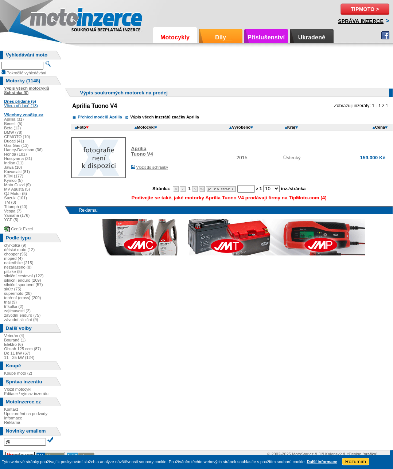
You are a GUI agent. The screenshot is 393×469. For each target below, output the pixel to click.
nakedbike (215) (18, 263)
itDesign (354, 454)
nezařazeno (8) (17, 267)
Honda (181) (15, 154)
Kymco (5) (13, 180)
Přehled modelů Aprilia (100, 117)
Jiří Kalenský (330, 454)
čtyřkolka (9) (15, 245)
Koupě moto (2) (18, 373)
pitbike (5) (13, 271)
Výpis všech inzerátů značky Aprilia (164, 117)
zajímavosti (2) (17, 311)
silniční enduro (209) (22, 280)
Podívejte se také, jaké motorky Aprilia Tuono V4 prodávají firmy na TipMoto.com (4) (229, 197)
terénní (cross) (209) (22, 298)
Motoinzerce (45, 18)
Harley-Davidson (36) (23, 150)
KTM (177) (13, 176)
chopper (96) (15, 254)
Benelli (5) (13, 123)
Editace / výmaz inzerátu (26, 393)
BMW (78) (13, 132)
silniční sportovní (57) (23, 284)
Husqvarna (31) (18, 158)
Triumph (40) (15, 206)
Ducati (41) (14, 141)
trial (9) (10, 302)
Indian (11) (14, 163)
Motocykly (175, 37)
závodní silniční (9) (21, 319)
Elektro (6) (13, 344)
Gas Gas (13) (16, 145)
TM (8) (10, 202)
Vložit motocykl (17, 389)
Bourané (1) (15, 340)
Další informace (322, 462)
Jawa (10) (13, 167)
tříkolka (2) (13, 306)
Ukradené (312, 37)
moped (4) (13, 258)
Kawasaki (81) (17, 171)
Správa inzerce (361, 21)
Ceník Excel (22, 229)
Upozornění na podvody (25, 413)
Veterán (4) (14, 335)
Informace (13, 418)
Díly (220, 37)
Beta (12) (12, 128)
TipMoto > (365, 9)
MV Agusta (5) (17, 189)
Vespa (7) (13, 211)
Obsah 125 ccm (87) (22, 349)
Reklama (12, 422)
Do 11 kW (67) (17, 353)
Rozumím (355, 461)
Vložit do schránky (152, 167)
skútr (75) (12, 289)
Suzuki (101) (15, 198)
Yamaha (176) (17, 215)
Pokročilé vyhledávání (26, 73)
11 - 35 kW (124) (19, 357)
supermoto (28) (18, 293)
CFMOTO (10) (17, 136)
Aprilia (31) (14, 119)
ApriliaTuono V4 (142, 151)
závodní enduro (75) (22, 315)
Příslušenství (266, 37)
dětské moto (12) (19, 249)
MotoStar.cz (303, 454)
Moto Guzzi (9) (17, 185)
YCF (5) (11, 220)
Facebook (385, 35)
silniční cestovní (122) (23, 276)
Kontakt (11, 409)
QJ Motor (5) (15, 193)
